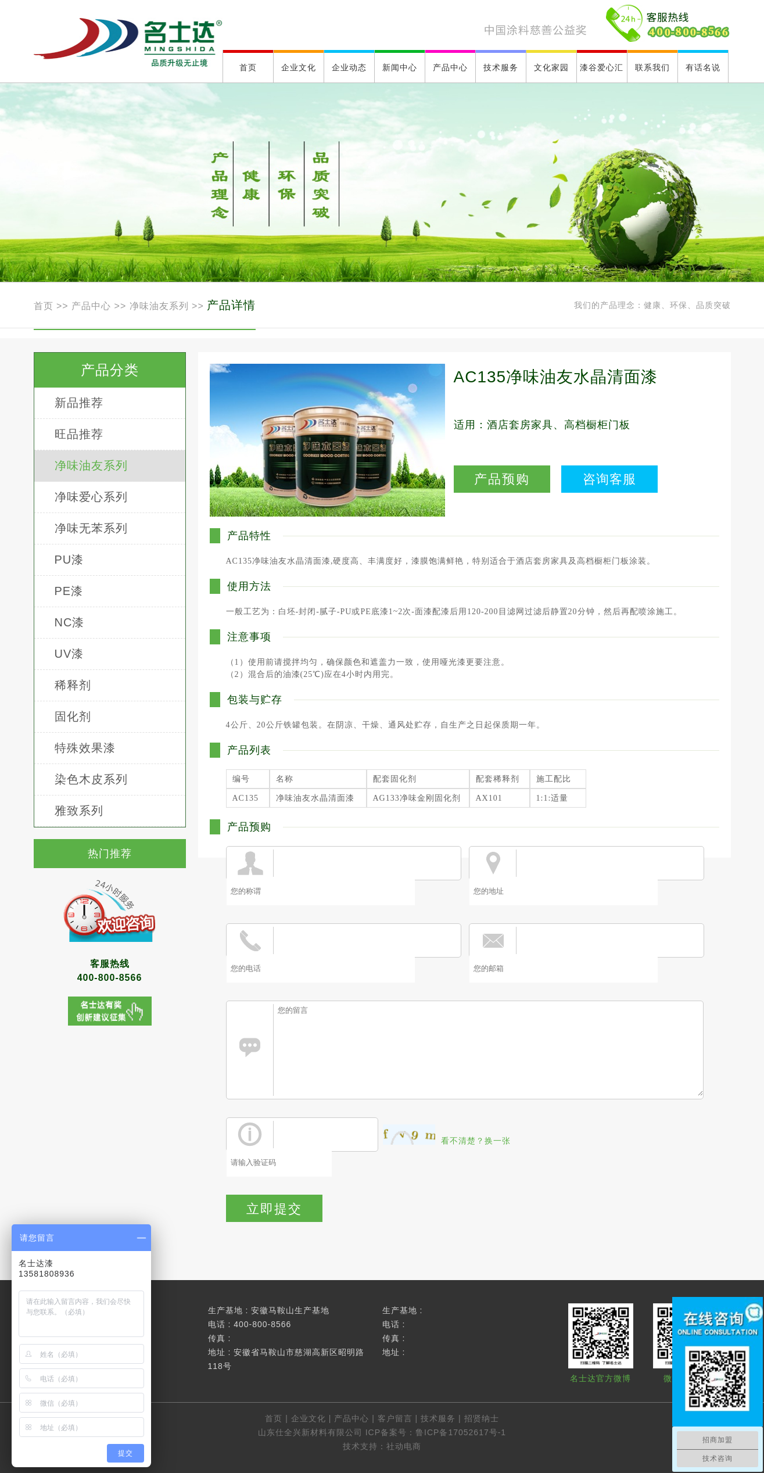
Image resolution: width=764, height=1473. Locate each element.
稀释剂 (73, 685)
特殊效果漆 (85, 747)
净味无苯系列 (91, 528)
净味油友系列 (159, 306)
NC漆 (70, 622)
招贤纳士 (481, 1418)
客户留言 (395, 1418)
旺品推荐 (79, 434)
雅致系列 (79, 810)
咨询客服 (609, 479)
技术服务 (438, 1418)
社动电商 (403, 1446)
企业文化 (308, 1418)
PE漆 (69, 591)
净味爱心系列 (91, 496)
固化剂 (73, 716)
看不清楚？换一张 (476, 1140)
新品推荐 (79, 402)
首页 (45, 306)
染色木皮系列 (91, 779)
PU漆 (69, 559)
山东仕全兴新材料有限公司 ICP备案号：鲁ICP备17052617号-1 (382, 1432)
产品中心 (91, 306)
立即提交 (274, 1209)
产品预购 (502, 479)
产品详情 (231, 305)
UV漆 (69, 653)
